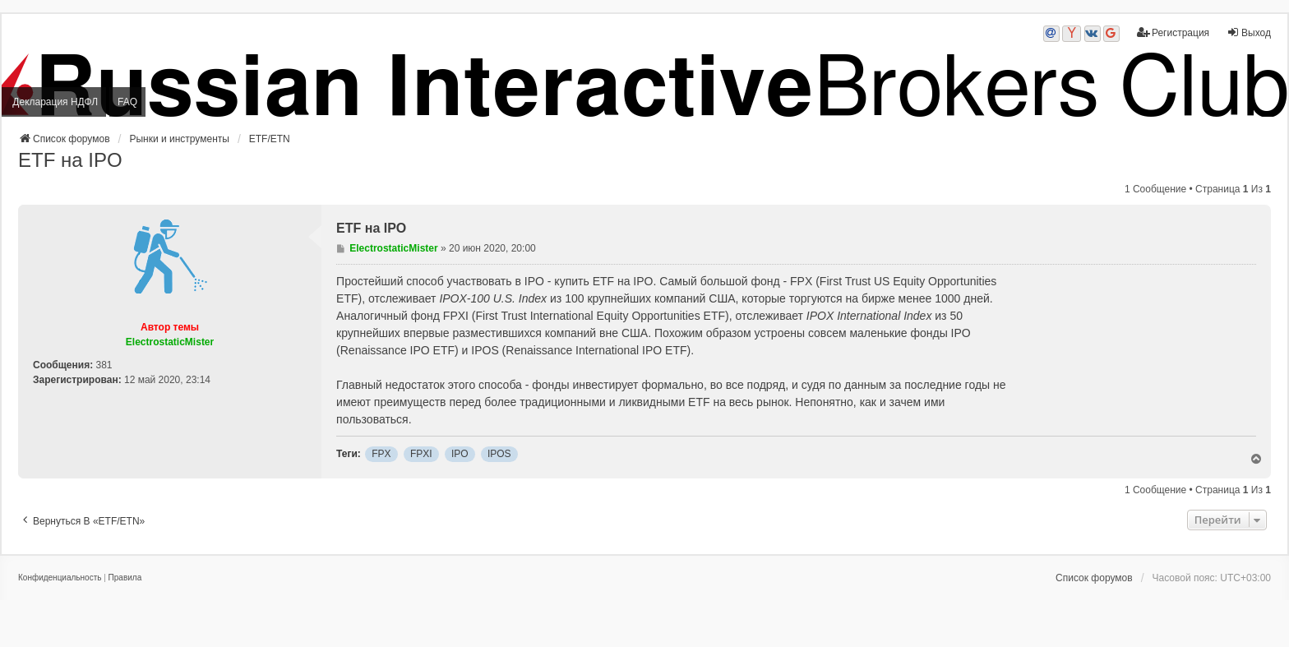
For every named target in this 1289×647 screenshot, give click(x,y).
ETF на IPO (70, 160)
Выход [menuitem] (1249, 32)
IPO (460, 454)
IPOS (499, 454)
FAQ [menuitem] (127, 102)
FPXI (421, 454)
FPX (381, 454)
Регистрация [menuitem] (1173, 32)
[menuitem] (59, 578)
